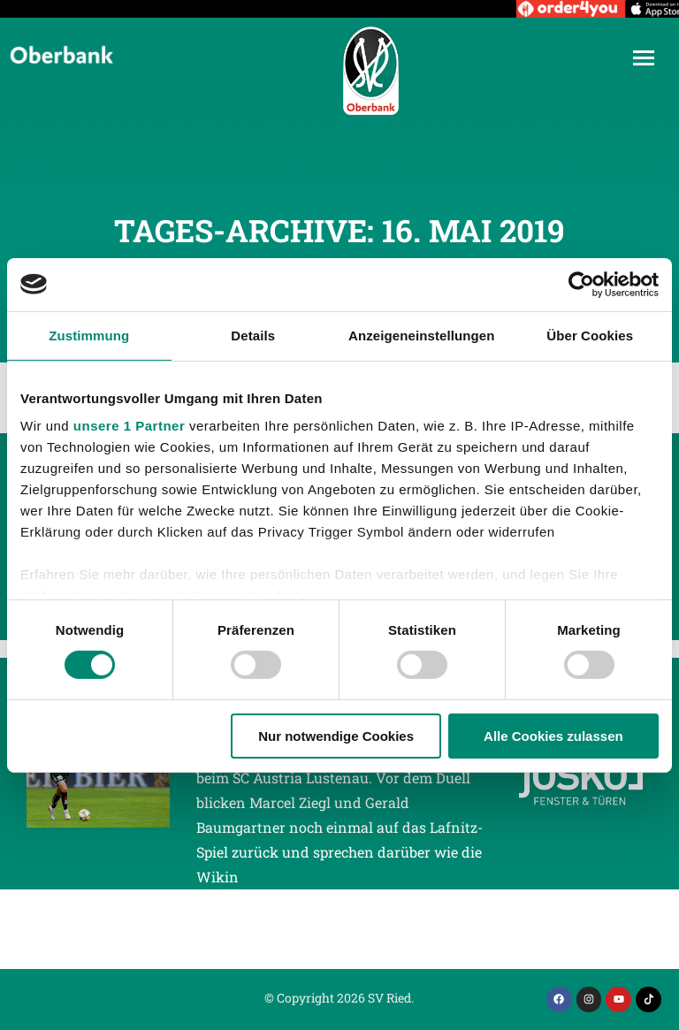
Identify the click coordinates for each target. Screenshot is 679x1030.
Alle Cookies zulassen (553, 736)
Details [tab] (253, 334)
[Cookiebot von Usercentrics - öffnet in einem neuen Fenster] (581, 284)
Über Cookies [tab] (589, 334)
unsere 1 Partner (129, 425)
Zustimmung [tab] (89, 334)
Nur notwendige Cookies (336, 736)
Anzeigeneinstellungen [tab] (421, 334)
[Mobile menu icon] (643, 58)
